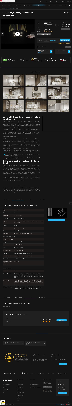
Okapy (7, 8)
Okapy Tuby (19, 389)
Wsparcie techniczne (27, 5)
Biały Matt (46, 25)
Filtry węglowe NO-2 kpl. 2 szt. (61, 49)
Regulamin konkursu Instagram (35, 386)
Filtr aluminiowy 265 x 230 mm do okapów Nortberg (43, 50)
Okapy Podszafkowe (20, 385)
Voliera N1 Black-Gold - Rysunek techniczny (35, 343)
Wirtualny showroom (39, 5)
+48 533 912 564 (65, 24)
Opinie (30, 64)
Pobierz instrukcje (60, 218)
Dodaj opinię (61, 319)
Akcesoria (18, 397)
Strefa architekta (17, 5)
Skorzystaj (62, 363)
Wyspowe (10, 8)
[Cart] (70, 5)
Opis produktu (7, 64)
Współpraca (5, 389)
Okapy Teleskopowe (20, 394)
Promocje (61, 5)
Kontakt (4, 392)
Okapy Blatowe (19, 395)
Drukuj (51, 218)
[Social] (43, 390)
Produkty (4, 5)
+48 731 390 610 (65, 26)
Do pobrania (42, 64)
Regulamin (32, 382)
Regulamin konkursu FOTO (34, 383)
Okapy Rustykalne (20, 386)
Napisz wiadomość (65, 28)
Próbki (18, 399)
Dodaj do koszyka (65, 39)
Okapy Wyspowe (20, 382)
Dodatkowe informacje (60, 404)
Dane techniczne (18, 64)
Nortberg (3, 8)
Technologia (5, 388)
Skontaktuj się (62, 392)
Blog (4, 391)
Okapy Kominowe (20, 383)
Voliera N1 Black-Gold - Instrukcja (13, 342)
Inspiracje (55, 5)
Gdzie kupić (48, 5)
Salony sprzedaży (47, 385)
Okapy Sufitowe (19, 388)
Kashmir (50, 25)
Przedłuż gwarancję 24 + (38, 58)
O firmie (10, 5)
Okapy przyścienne (20, 391)
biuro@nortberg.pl (61, 386)
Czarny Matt (49, 23)
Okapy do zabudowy (20, 392)
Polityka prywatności (33, 385)
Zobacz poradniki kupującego (43, 33)
